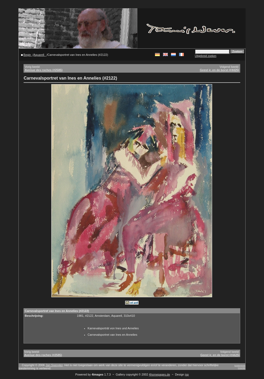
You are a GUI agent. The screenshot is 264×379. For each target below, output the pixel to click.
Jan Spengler (54, 365)
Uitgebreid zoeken (205, 55)
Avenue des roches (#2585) (43, 70)
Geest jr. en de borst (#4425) (219, 70)
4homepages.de (159, 374)
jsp (187, 374)
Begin (27, 54)
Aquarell (39, 54)
